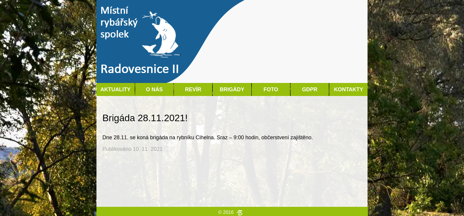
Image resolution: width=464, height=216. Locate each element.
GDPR (310, 89)
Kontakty (348, 89)
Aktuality (115, 89)
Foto (270, 89)
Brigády (232, 89)
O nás (154, 89)
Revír (193, 89)
